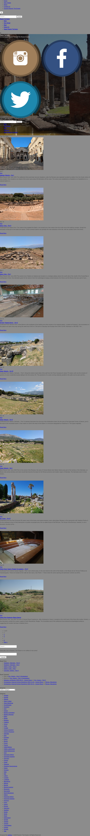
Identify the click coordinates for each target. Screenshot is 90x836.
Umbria (6, 827)
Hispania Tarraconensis (10, 766)
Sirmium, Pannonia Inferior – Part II (9, 323)
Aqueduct (6, 707)
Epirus (5, 739)
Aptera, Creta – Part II (5, 226)
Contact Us (7, 6)
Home (5, 1)
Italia (5, 772)
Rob (1, 173)
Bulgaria (6, 720)
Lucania (6, 777)
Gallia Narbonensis (9, 751)
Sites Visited (7, 3)
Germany (6, 758)
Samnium (6, 808)
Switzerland (7, 817)
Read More (3, 184)
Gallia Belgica (8, 747)
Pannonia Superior (9, 798)
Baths (5, 716)
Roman (6, 806)
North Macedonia (9, 793)
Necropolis (7, 791)
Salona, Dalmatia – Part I (6, 468)
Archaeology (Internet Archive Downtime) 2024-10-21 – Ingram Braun (23, 684)
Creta (5, 726)
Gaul (5, 752)
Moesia (6, 785)
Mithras (6, 783)
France (6, 745)
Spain (5, 816)
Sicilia (5, 814)
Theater (6, 821)
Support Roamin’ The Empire (12, 8)
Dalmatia (6, 733)
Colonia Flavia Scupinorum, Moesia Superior (10, 617)
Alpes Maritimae (8, 703)
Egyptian (6, 737)
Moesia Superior (8, 787)
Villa (5, 831)
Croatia (6, 728)
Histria (5, 768)
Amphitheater (7, 705)
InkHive (10, 835)
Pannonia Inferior (9, 796)
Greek (5, 762)
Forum (6, 743)
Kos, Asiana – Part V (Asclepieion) (18, 676)
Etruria (6, 741)
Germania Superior (9, 756)
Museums (6, 789)
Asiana (6, 710)
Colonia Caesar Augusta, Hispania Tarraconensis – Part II (14, 569)
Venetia (6, 829)
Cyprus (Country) (9, 730)
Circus (5, 724)
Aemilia (6, 697)
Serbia (6, 812)
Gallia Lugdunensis (9, 749)
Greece (6, 760)
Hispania (6, 764)
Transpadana (7, 825)
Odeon (6, 795)
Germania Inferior (9, 754)
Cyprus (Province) (9, 731)
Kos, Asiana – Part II (40, 680)
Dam (5, 735)
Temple (6, 819)
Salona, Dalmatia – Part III (6, 371)
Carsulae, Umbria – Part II (11, 670)
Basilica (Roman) (9, 714)
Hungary (6, 770)
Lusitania (6, 779)
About (5, 4)
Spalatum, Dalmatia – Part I (7, 175)
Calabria (6, 722)
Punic (5, 802)
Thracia (6, 823)
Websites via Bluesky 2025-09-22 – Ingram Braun (18, 680)
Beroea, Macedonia (51, 682)
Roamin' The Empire (5, 19)
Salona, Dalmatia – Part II (6, 420)
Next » (6, 642)
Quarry (6, 804)
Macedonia (7, 781)
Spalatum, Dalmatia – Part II (12, 663)
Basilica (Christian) (9, 712)
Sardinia (6, 810)
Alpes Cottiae (7, 701)
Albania (6, 699)
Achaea (6, 695)
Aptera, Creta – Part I (5, 274)
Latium (6, 775)
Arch (5, 709)
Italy (5, 774)
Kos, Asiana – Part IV (5, 519)
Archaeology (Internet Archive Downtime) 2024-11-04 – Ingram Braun (23, 682)
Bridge (6, 718)
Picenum (6, 800)
